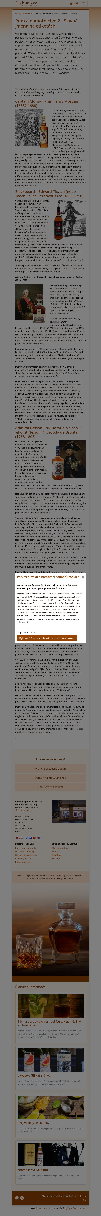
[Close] (83, 577)
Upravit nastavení (27, 632)
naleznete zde (23, 622)
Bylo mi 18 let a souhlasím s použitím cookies (47, 638)
